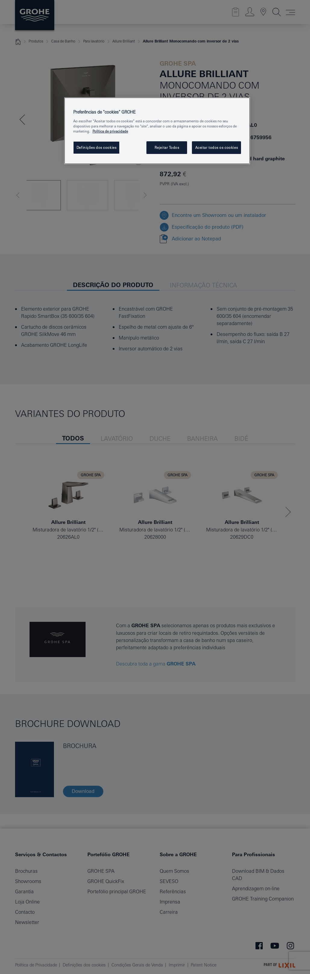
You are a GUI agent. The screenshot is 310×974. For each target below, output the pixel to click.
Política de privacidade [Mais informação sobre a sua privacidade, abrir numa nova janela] (110, 131)
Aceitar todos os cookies (216, 147)
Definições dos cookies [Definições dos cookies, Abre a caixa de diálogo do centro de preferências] (97, 147)
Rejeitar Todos (167, 147)
